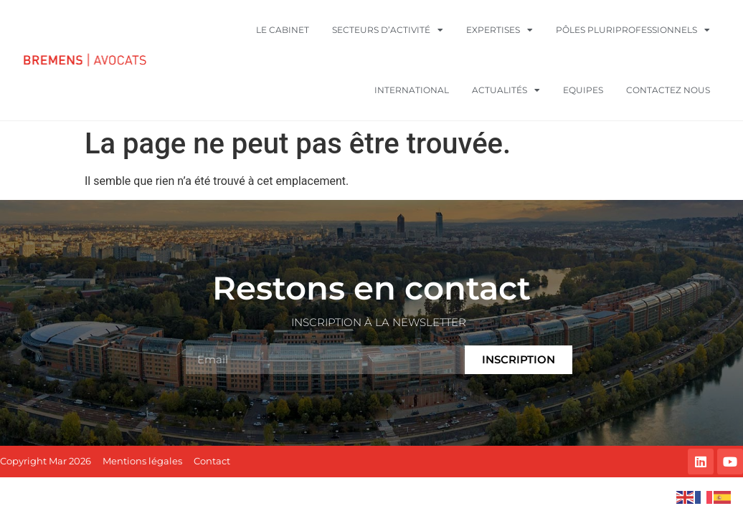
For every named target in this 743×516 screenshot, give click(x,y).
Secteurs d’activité (387, 30)
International (411, 90)
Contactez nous (668, 90)
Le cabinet (282, 29)
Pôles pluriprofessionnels (633, 30)
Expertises (499, 30)
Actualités (506, 90)
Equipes (583, 90)
